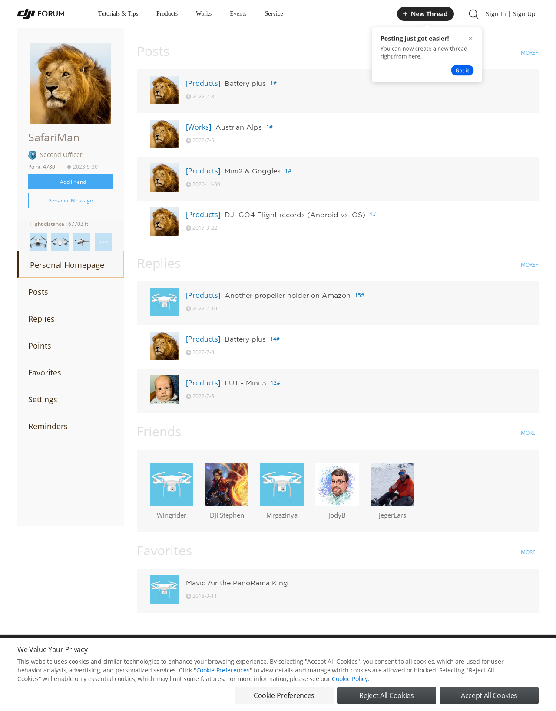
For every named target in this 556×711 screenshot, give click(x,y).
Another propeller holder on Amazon (288, 295)
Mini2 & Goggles (253, 171)
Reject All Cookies (386, 698)
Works (204, 13)
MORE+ (530, 52)
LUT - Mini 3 (245, 383)
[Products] (203, 83)
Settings (42, 399)
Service (274, 13)
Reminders (48, 426)
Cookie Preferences (223, 673)
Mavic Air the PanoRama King (237, 583)
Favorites (44, 372)
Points (39, 345)
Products (167, 13)
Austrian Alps (238, 127)
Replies (41, 318)
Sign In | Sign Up (511, 14)
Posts (38, 292)
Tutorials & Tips (118, 13)
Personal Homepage (67, 265)
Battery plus (245, 83)
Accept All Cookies (489, 698)
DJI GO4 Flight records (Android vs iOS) (295, 215)
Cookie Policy (349, 681)
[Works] (198, 127)
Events (238, 13)
